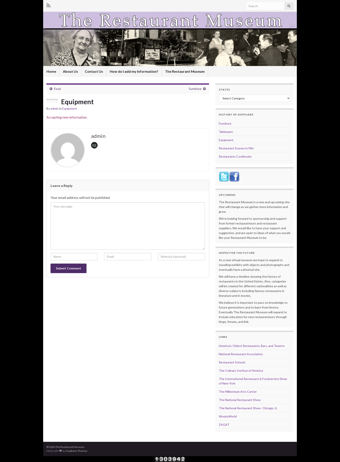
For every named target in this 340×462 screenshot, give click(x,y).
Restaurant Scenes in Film (236, 148)
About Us (70, 71)
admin (55, 108)
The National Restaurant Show (240, 400)
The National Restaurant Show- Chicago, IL (248, 408)
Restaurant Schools (232, 362)
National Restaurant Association (241, 354)
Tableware (226, 132)
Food (57, 89)
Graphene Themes (76, 450)
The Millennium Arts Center (238, 391)
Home (51, 71)
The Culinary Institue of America (241, 370)
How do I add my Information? (134, 71)
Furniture (195, 89)
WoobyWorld (228, 416)
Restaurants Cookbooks (235, 156)
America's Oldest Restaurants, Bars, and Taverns (252, 346)
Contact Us (94, 71)
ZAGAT (224, 424)
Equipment (69, 108)
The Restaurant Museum (185, 71)
